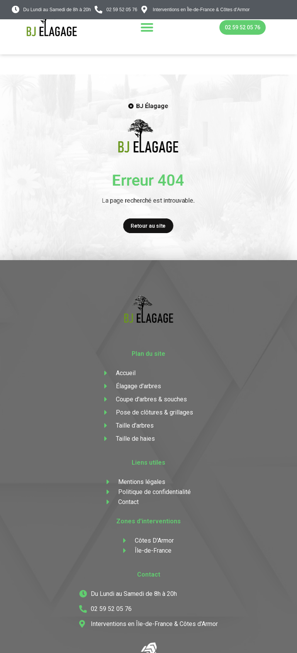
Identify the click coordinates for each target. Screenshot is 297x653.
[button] (147, 27)
